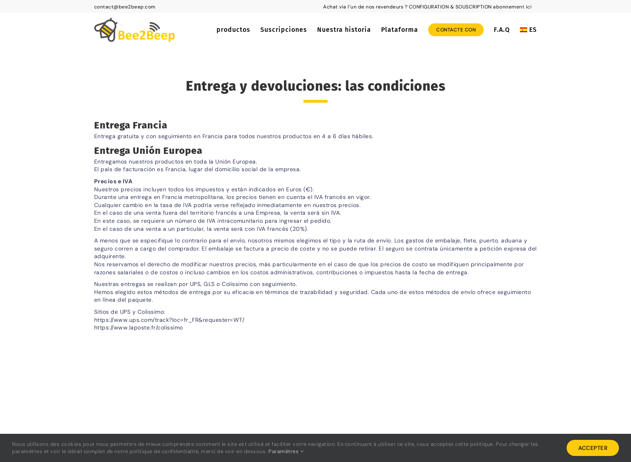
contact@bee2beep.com (125, 7)
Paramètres (285, 451)
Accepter (592, 448)
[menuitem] (528, 30)
